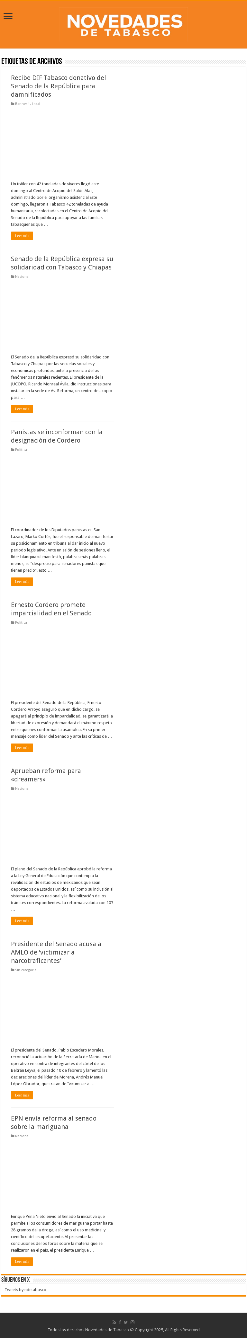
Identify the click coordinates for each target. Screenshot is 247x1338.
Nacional (22, 277)
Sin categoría (25, 970)
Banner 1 (22, 104)
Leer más (22, 235)
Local (36, 104)
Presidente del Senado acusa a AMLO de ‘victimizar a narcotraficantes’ (56, 952)
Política (21, 450)
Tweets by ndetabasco (25, 1289)
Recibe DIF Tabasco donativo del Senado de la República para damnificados (58, 86)
